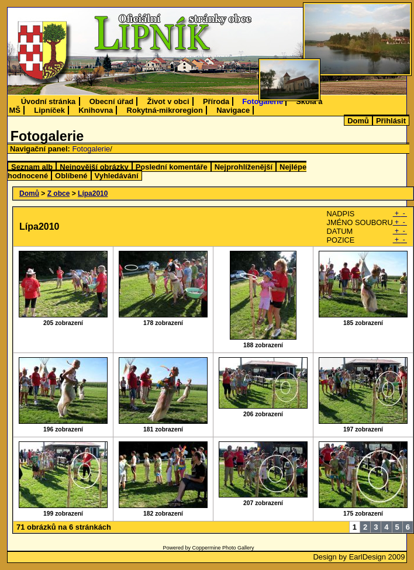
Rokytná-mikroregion (165, 110)
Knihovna (95, 110)
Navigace (233, 110)
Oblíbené (71, 175)
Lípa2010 (93, 193)
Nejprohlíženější (243, 167)
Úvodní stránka (48, 101)
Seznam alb (32, 167)
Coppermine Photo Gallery (223, 548)
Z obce (58, 193)
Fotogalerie (262, 101)
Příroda (216, 101)
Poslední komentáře (172, 167)
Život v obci (168, 101)
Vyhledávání (117, 175)
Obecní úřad (111, 101)
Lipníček (49, 110)
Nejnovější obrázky (94, 167)
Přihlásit (391, 120)
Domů (358, 120)
